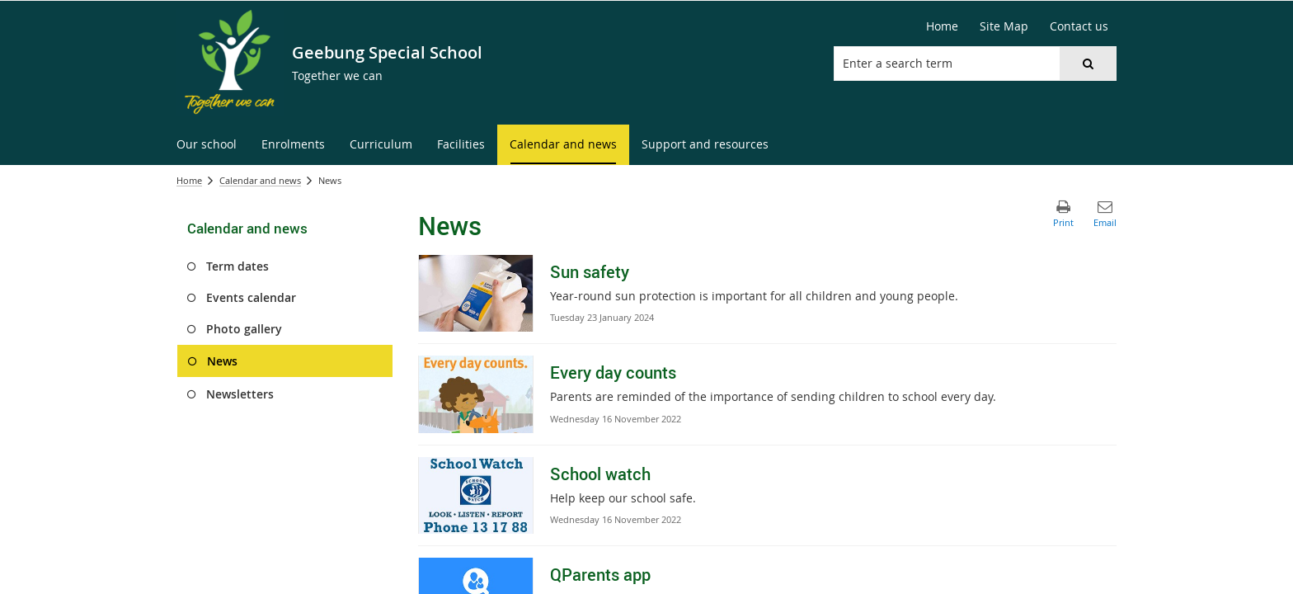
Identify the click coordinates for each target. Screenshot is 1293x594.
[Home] (942, 26)
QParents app (600, 574)
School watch (600, 474)
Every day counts (613, 372)
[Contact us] (1079, 26)
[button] (1088, 63)
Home (189, 180)
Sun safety (589, 272)
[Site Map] (1004, 26)
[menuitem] (206, 145)
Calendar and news (260, 180)
